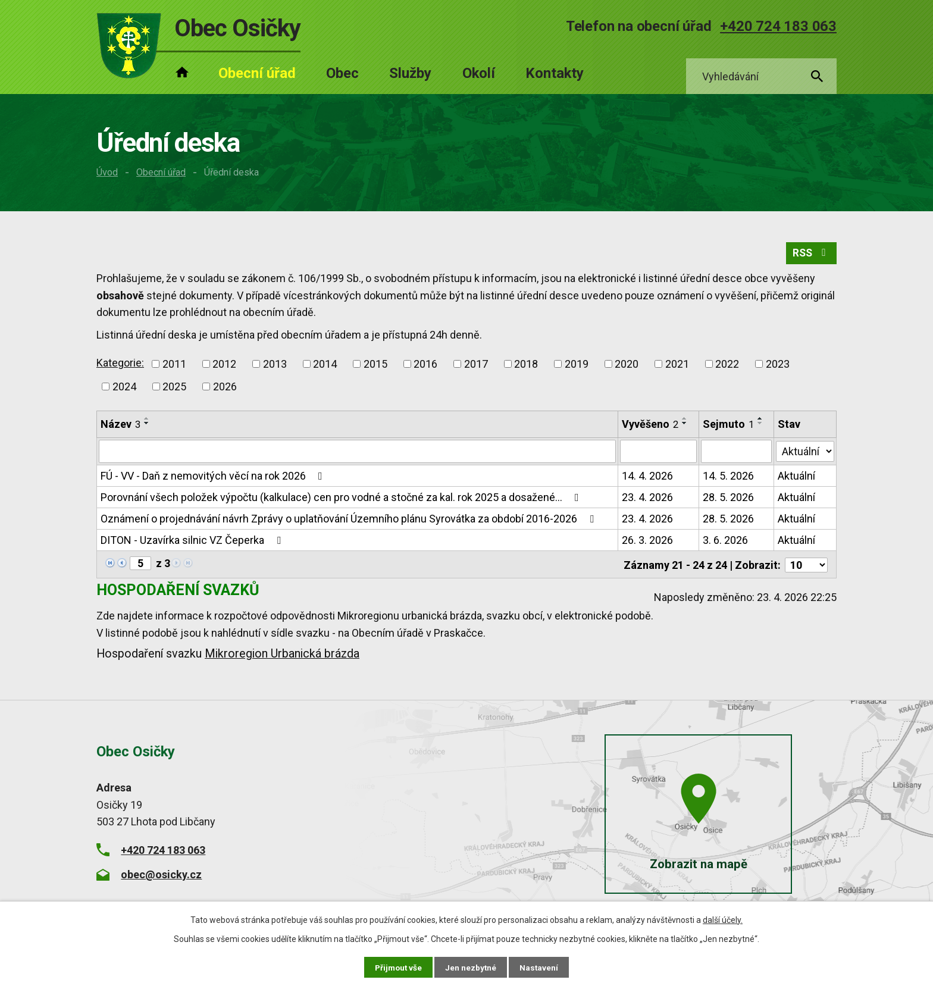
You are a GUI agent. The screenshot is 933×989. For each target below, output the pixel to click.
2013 (275, 365)
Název (120, 426)
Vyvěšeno (650, 426)
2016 (425, 365)
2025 (174, 388)
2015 (375, 365)
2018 (526, 365)
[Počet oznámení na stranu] (806, 565)
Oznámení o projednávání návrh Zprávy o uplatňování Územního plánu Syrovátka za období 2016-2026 (350, 520)
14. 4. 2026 (647, 477)
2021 (677, 365)
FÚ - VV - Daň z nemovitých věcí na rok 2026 (214, 477)
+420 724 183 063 (778, 26)
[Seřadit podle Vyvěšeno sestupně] (684, 424)
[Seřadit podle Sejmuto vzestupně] (760, 420)
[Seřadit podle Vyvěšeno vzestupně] (684, 420)
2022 (727, 365)
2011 (174, 365)
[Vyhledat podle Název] (357, 453)
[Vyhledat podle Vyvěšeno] (658, 453)
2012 (224, 365)
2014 (325, 365)
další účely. (723, 919)
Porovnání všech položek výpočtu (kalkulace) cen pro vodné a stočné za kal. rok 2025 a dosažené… (342, 499)
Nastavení (540, 967)
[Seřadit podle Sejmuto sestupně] (760, 424)
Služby (410, 73)
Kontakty (554, 73)
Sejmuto (728, 426)
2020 (626, 365)
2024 (124, 388)
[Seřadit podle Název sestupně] (147, 424)
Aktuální (797, 477)
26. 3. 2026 (647, 542)
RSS (811, 255)
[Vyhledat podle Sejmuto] (736, 453)
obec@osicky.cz (161, 875)
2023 (778, 365)
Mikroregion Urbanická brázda (282, 655)
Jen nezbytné (471, 967)
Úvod (107, 172)
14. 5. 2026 (728, 477)
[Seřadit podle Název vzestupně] (147, 420)
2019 (576, 365)
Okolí (478, 73)
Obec (342, 73)
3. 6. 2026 (725, 542)
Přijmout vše (397, 967)
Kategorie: (120, 364)
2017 (476, 365)
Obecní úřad (161, 172)
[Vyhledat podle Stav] (805, 452)
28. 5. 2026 (728, 499)
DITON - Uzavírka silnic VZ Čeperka (193, 542)
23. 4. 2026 (647, 499)
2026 (225, 388)
